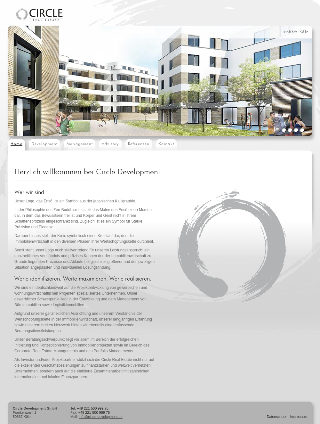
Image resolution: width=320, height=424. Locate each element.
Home (16, 144)
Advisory (110, 144)
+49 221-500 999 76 (94, 412)
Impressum (298, 417)
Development (44, 144)
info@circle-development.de (101, 417)
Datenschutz (276, 417)
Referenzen (139, 144)
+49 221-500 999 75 (92, 408)
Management (80, 144)
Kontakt (166, 144)
